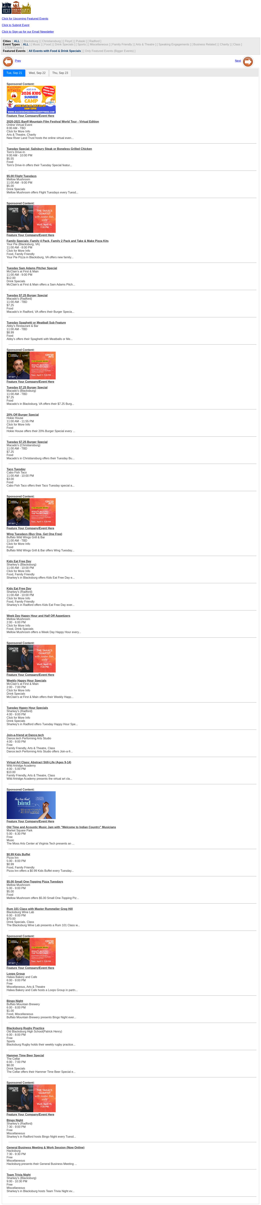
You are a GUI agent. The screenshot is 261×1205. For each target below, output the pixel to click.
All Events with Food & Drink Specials (55, 50)
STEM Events (13, 47)
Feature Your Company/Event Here (30, 115)
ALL (17, 41)
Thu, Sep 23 (60, 72)
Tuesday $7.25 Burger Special (27, 295)
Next (238, 60)
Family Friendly (122, 44)
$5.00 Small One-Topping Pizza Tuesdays (35, 881)
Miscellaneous (99, 44)
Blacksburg (31, 41)
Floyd (68, 41)
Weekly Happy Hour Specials (26, 680)
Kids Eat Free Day (19, 561)
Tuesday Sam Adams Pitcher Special (32, 268)
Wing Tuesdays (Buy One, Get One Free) (34, 534)
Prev (18, 60)
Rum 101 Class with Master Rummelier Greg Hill (40, 908)
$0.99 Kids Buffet (18, 854)
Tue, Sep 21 (14, 72)
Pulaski (80, 41)
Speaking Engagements (173, 44)
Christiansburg (51, 41)
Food (47, 44)
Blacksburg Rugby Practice (25, 1028)
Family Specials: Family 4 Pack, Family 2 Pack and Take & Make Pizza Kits (58, 240)
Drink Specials (64, 44)
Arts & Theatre (145, 44)
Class (236, 44)
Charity (224, 44)
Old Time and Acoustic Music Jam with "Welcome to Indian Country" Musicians (61, 827)
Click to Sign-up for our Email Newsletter (28, 31)
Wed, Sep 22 (37, 72)
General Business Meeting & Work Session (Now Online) (45, 1147)
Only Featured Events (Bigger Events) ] (110, 50)
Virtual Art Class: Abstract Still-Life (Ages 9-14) (39, 762)
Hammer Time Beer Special (25, 1055)
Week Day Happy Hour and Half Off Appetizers (38, 615)
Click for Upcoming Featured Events (25, 18)
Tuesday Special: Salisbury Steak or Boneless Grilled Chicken (49, 148)
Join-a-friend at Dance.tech (25, 735)
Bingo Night (15, 1001)
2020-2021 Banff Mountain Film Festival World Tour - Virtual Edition (53, 121)
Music (36, 44)
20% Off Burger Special (23, 414)
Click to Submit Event (15, 25)
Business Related (204, 44)
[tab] (14, 73)
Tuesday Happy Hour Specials (27, 707)
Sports (81, 44)
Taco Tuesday (16, 469)
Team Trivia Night (19, 1174)
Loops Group (16, 973)
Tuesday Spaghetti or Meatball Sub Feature (36, 322)
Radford (94, 41)
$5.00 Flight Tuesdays (22, 176)
